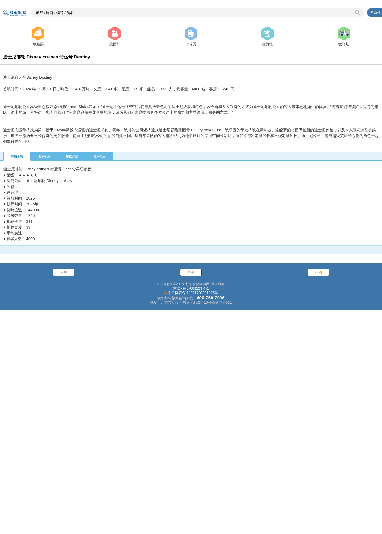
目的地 (267, 36)
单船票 (38, 36)
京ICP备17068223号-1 (191, 509)
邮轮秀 (191, 36)
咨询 (191, 493)
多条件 (375, 12)
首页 (63, 493)
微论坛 (344, 36)
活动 (318, 493)
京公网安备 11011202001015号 (193, 514)
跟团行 (114, 36)
